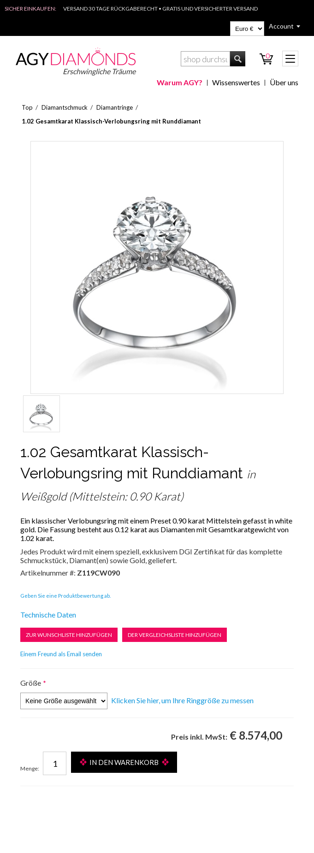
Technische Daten (48, 614)
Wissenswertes (236, 82)
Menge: (29, 768)
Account (281, 26)
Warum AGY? (179, 82)
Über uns (284, 82)
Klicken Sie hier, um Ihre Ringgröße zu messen (182, 700)
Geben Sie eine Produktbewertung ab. (65, 596)
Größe (30, 682)
